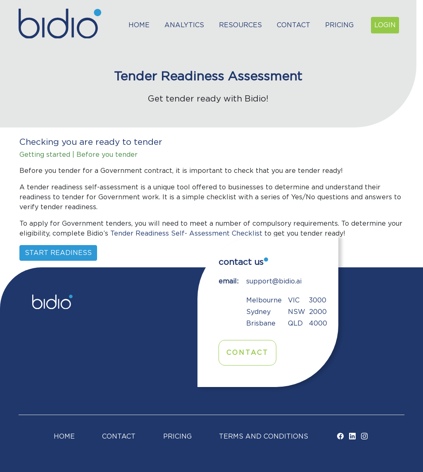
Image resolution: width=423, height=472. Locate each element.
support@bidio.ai (274, 281)
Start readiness (58, 253)
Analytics (184, 25)
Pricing (339, 25)
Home (139, 25)
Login (385, 25)
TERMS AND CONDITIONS (263, 436)
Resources (240, 25)
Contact (293, 25)
